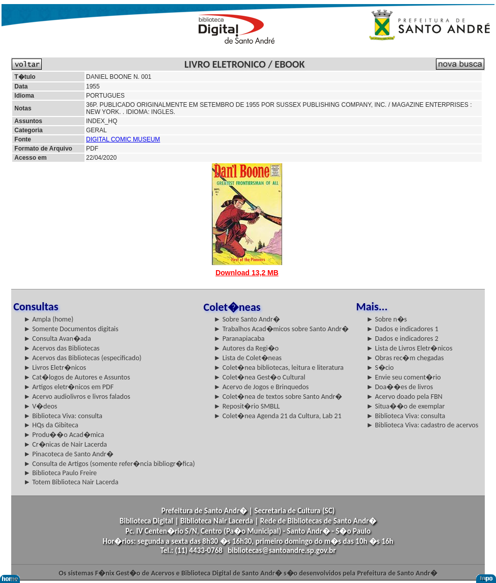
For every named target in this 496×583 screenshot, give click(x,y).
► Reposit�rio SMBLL (247, 406)
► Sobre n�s (386, 319)
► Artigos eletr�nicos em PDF (68, 387)
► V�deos (40, 406)
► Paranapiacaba (239, 338)
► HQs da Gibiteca (50, 425)
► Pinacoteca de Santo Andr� (68, 454)
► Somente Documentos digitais (70, 329)
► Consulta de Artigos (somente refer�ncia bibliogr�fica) (109, 463)
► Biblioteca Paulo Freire (60, 473)
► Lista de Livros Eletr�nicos (409, 348)
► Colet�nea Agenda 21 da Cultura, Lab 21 (278, 416)
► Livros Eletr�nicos (54, 367)
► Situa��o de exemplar (405, 406)
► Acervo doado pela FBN (404, 396)
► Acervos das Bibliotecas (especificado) (82, 358)
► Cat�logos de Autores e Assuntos (76, 377)
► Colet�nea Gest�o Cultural (260, 377)
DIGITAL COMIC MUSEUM (123, 139)
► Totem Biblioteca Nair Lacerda (70, 482)
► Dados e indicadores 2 (402, 338)
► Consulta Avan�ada (57, 338)
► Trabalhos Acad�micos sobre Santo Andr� (281, 329)
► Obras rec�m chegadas (405, 358)
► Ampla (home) (48, 319)
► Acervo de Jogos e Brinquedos (261, 387)
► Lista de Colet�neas (248, 358)
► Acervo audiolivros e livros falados (76, 396)
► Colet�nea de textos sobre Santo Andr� (278, 396)
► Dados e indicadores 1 (402, 329)
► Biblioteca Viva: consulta (62, 416)
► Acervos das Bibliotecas (61, 348)
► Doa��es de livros (399, 387)
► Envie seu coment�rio (403, 377)
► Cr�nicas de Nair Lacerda (65, 444)
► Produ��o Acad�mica (63, 434)
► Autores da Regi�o (246, 348)
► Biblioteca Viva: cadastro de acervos (422, 425)
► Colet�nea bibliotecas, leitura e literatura (279, 367)
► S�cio (380, 367)
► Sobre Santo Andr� (247, 319)
